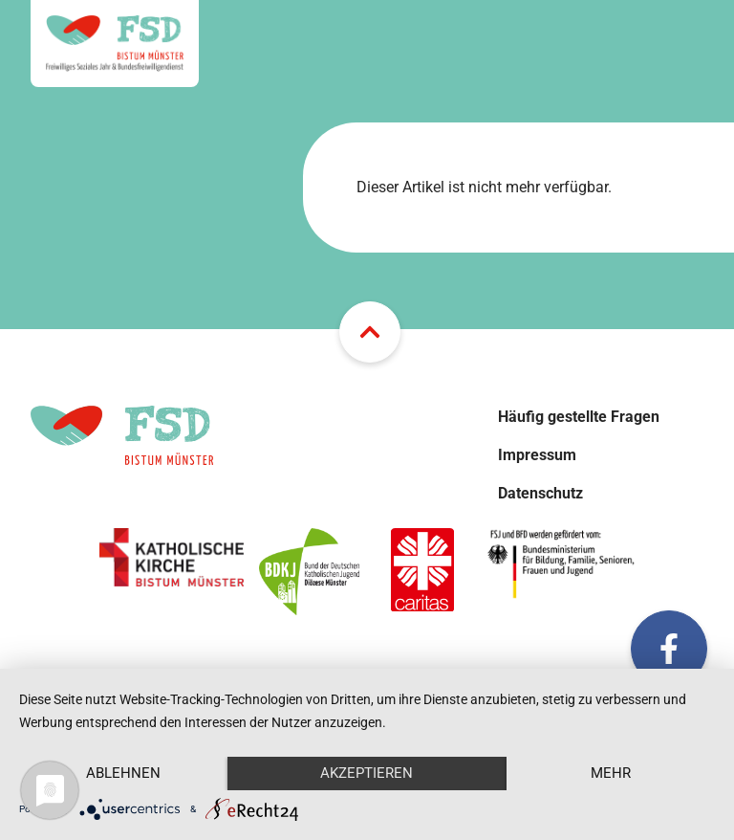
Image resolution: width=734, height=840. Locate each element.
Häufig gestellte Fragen (578, 417)
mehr (611, 773)
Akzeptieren (366, 773)
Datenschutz (540, 493)
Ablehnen (123, 773)
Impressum (537, 455)
